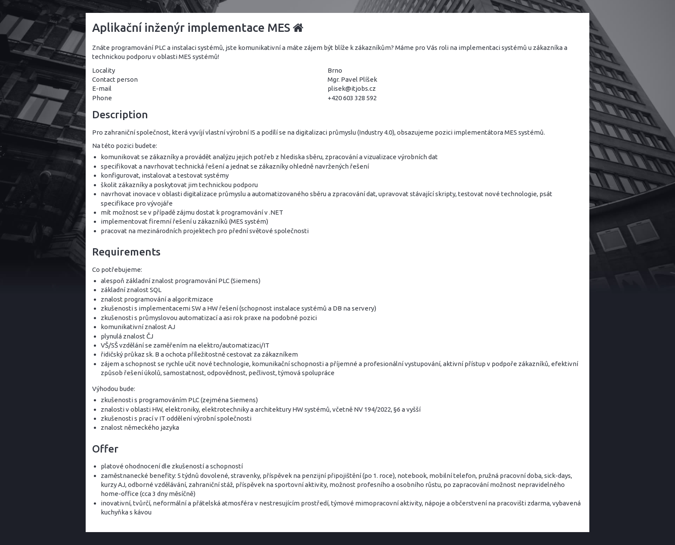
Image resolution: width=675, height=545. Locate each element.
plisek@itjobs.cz (352, 88)
